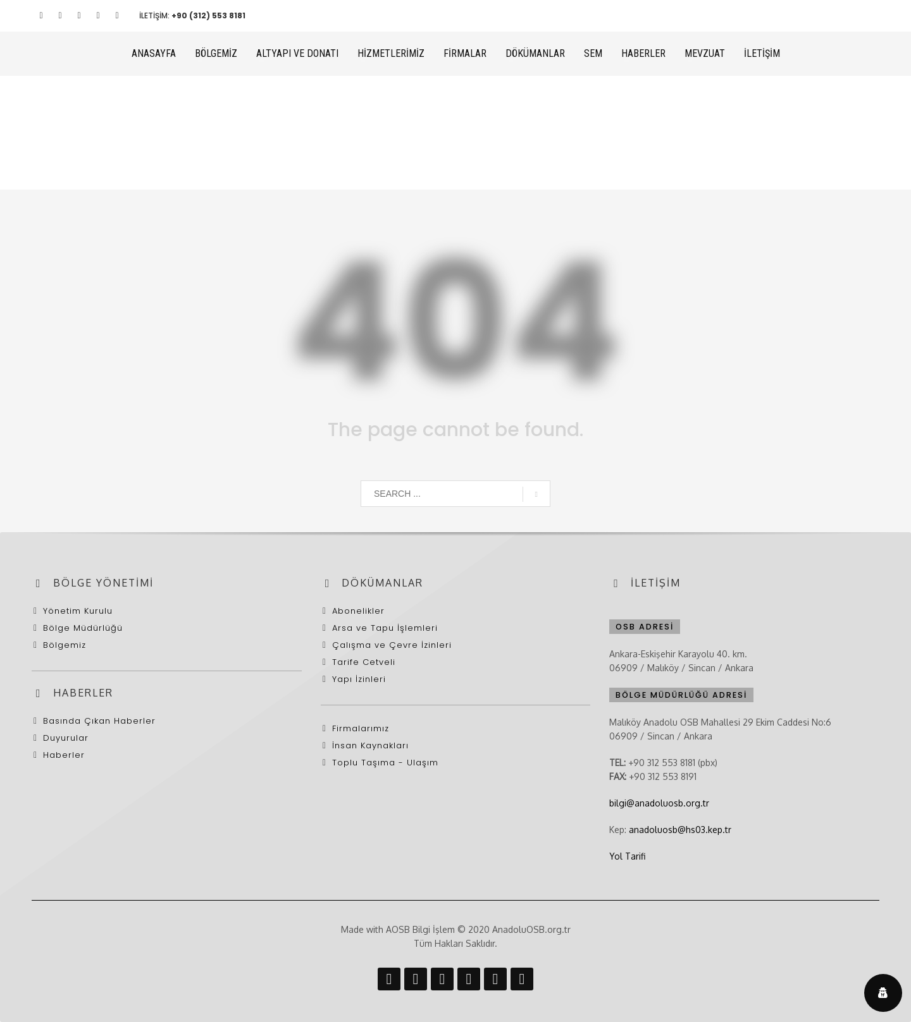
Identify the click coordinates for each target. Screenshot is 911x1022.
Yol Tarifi (627, 856)
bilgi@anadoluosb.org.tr (659, 803)
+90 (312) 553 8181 (208, 15)
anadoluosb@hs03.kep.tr (680, 829)
